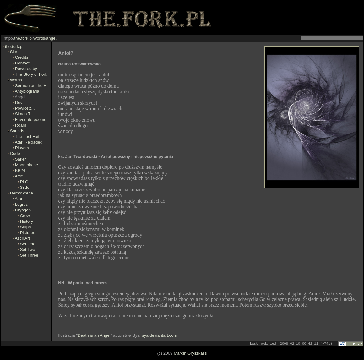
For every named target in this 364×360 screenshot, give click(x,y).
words (39, 38)
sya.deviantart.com (159, 335)
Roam (20, 125)
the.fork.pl (23, 38)
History (26, 221)
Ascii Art (22, 238)
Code (15, 153)
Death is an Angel (94, 335)
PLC (24, 181)
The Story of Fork (31, 74)
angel (51, 38)
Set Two (27, 249)
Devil (19, 102)
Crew (25, 215)
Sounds (17, 130)
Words (16, 80)
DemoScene (21, 193)
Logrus (21, 204)
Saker (20, 159)
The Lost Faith (28, 136)
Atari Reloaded (28, 142)
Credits (21, 57)
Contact (22, 63)
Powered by (26, 68)
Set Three (29, 255)
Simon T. (23, 114)
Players (22, 147)
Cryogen (23, 210)
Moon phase (26, 164)
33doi (25, 187)
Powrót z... (25, 108)
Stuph (25, 227)
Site (13, 51)
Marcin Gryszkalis (190, 353)
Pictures (27, 232)
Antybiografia (27, 91)
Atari (19, 198)
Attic (19, 176)
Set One (27, 244)
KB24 (20, 170)
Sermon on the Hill (32, 85)
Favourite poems (30, 119)
